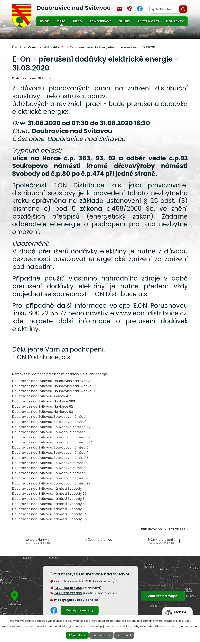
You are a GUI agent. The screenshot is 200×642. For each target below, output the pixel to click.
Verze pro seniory (80, 610)
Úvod (44, 21)
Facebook (140, 8)
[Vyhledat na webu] (168, 9)
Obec (61, 21)
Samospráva (100, 21)
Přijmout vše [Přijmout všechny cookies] (77, 635)
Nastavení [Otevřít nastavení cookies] (124, 635)
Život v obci (148, 21)
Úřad (77, 21)
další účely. (185, 621)
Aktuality (51, 47)
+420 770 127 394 (129, 8)
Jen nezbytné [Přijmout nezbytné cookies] (101, 635)
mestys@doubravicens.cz (119, 9)
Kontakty (175, 21)
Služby (124, 21)
